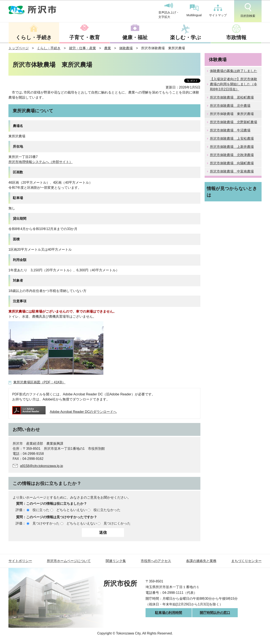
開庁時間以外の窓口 (215, 612)
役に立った (40, 510)
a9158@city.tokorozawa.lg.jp (41, 466)
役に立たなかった (106, 510)
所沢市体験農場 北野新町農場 (233, 122)
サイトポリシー (20, 561)
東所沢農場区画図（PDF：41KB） (39, 382)
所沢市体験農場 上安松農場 (232, 138)
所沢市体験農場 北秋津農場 (232, 155)
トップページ (18, 48)
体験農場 (126, 48)
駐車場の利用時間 (168, 612)
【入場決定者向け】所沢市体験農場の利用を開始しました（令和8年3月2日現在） (233, 84)
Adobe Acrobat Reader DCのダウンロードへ (64, 412)
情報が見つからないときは (232, 191)
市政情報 (236, 37)
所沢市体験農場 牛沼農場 (230, 130)
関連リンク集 (116, 561)
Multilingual (194, 10)
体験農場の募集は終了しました (233, 71)
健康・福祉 (135, 37)
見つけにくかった (117, 523)
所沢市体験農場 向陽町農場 (232, 163)
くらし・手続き (34, 37)
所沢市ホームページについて (69, 561)
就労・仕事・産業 (82, 48)
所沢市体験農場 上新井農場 (232, 147)
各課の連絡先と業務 (201, 561)
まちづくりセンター (246, 561)
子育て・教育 (84, 37)
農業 (107, 48)
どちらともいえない (71, 510)
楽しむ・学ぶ (185, 37)
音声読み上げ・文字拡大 (168, 11)
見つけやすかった (45, 523)
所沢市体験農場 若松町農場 (232, 97)
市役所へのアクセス (156, 561)
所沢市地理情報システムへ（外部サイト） (40, 162)
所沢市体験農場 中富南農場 (232, 171)
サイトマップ (218, 11)
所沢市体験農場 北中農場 (230, 105)
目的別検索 (247, 10)
